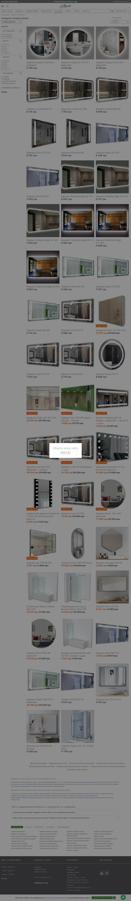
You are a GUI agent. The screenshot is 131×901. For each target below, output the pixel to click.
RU (69, 453)
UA (63, 453)
